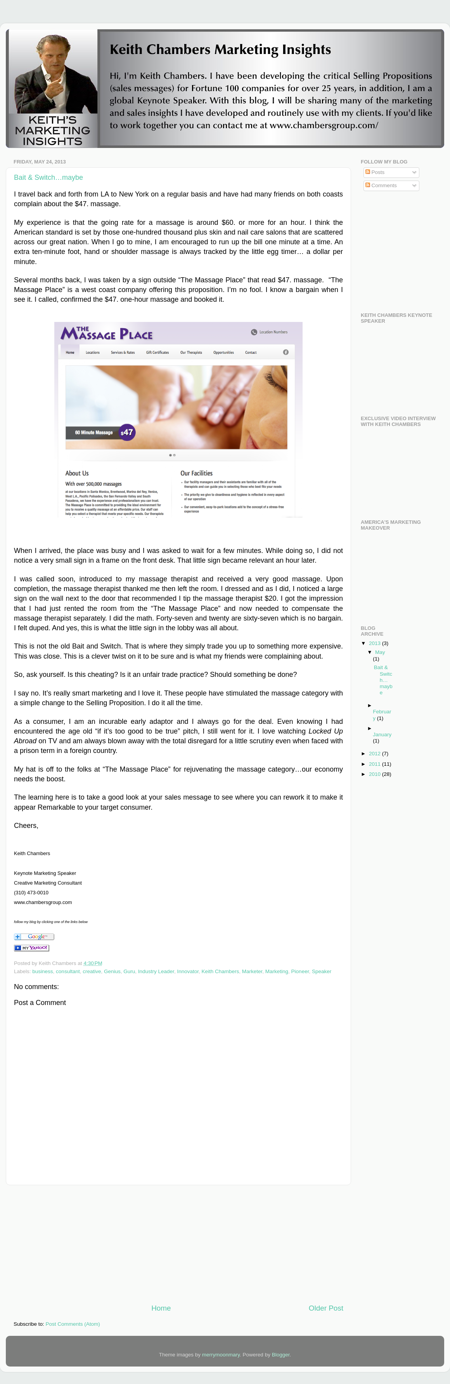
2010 (375, 774)
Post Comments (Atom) (73, 1324)
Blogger (281, 1355)
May (380, 652)
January (382, 734)
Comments (381, 185)
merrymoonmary (221, 1355)
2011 (375, 764)
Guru (129, 971)
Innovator (188, 971)
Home (161, 1308)
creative (92, 971)
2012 (375, 753)
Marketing (276, 971)
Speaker (321, 971)
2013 (375, 643)
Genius (112, 971)
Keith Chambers (220, 971)
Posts (375, 172)
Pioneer (300, 971)
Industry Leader (156, 971)
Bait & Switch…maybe (48, 177)
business (42, 971)
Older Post (326, 1308)
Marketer (252, 971)
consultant (68, 971)
